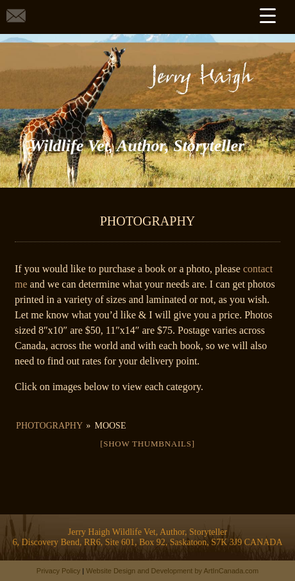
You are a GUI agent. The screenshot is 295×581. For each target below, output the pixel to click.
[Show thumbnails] (147, 443)
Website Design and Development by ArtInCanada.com (172, 571)
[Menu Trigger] (267, 15)
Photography (49, 425)
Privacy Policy (58, 571)
